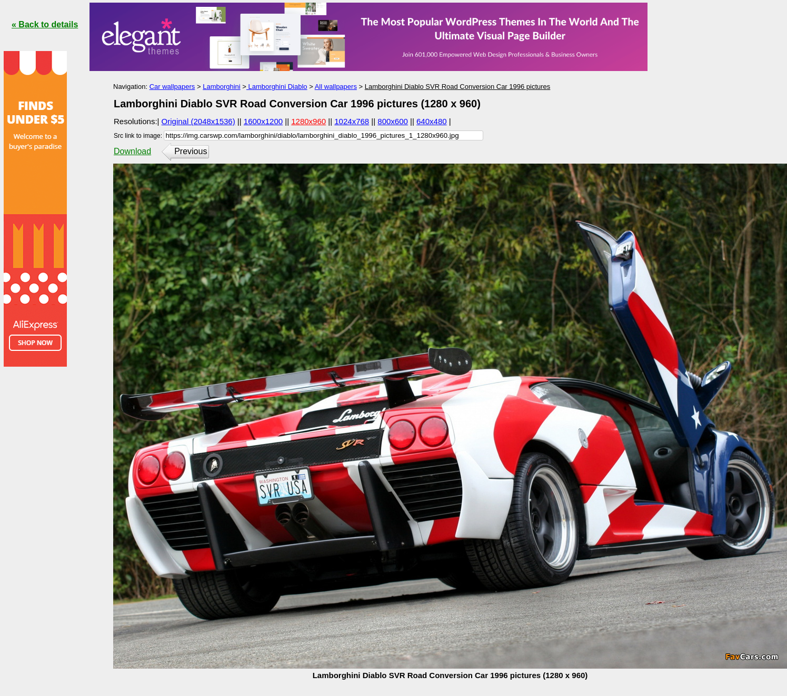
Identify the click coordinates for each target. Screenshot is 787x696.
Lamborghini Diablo (276, 86)
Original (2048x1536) (198, 121)
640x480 (431, 121)
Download (132, 151)
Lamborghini (222, 86)
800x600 (392, 121)
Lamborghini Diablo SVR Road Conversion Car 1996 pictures (458, 86)
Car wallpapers (172, 86)
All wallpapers (336, 86)
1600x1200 (263, 121)
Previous (190, 151)
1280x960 (308, 121)
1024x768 (351, 121)
